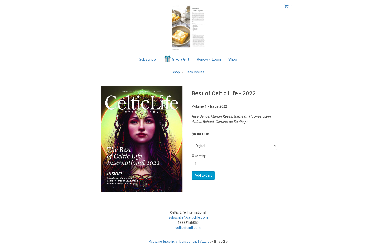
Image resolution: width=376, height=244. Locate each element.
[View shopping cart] (288, 6)
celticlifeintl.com (188, 228)
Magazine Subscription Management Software (179, 241)
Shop (232, 59)
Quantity (199, 156)
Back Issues (195, 72)
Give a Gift (176, 58)
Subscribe (147, 59)
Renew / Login (209, 59)
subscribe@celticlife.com (188, 217)
